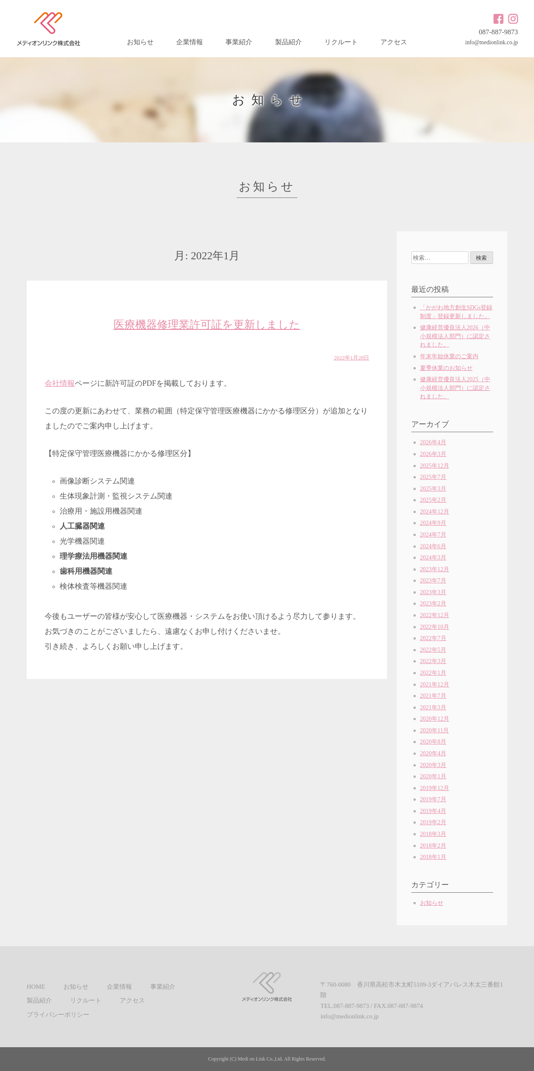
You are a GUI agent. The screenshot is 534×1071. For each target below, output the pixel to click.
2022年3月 (433, 661)
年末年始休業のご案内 (449, 356)
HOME (36, 986)
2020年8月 (433, 742)
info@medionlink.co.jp (491, 42)
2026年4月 (433, 442)
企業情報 (189, 42)
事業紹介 (238, 42)
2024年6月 (433, 546)
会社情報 (60, 383)
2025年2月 (433, 500)
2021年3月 (433, 707)
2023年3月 (433, 592)
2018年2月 (433, 846)
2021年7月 (433, 696)
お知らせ (140, 42)
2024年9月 (433, 523)
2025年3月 (433, 489)
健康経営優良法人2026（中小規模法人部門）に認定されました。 (455, 336)
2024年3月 (433, 557)
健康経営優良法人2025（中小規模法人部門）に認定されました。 (455, 388)
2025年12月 (434, 466)
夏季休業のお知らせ (446, 368)
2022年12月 (434, 615)
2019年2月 (433, 822)
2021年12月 (434, 684)
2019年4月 (433, 811)
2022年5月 (433, 650)
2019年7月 (433, 799)
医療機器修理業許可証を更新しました (207, 325)
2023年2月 (433, 603)
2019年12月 (434, 788)
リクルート (341, 42)
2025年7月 (433, 477)
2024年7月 (433, 535)
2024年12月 (434, 512)
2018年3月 (433, 834)
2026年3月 (433, 454)
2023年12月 (434, 569)
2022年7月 (433, 638)
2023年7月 (433, 580)
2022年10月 (434, 627)
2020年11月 (434, 730)
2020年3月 (433, 765)
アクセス (393, 42)
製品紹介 (288, 42)
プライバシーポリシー (58, 1014)
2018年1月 (433, 857)
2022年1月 (433, 673)
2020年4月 (433, 753)
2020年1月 (433, 776)
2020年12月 (434, 719)
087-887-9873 (498, 32)
